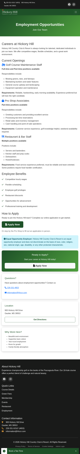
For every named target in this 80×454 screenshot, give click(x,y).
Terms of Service (34, 446)
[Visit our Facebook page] (69, 4)
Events (5, 402)
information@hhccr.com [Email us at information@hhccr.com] (16, 431)
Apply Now (12, 224)
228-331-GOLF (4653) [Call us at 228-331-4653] (15, 428)
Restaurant (6, 406)
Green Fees (7, 394)
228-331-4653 (13, 288)
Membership (7, 398)
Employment (7, 411)
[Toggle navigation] (75, 12)
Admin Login (60, 446)
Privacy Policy (20, 446)
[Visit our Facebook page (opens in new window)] (4, 379)
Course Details (8, 390)
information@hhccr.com (17, 293)
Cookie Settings (47, 446)
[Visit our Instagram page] (74, 4)
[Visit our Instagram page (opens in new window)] (10, 379)
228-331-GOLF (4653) (12, 2)
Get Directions (40, 320)
